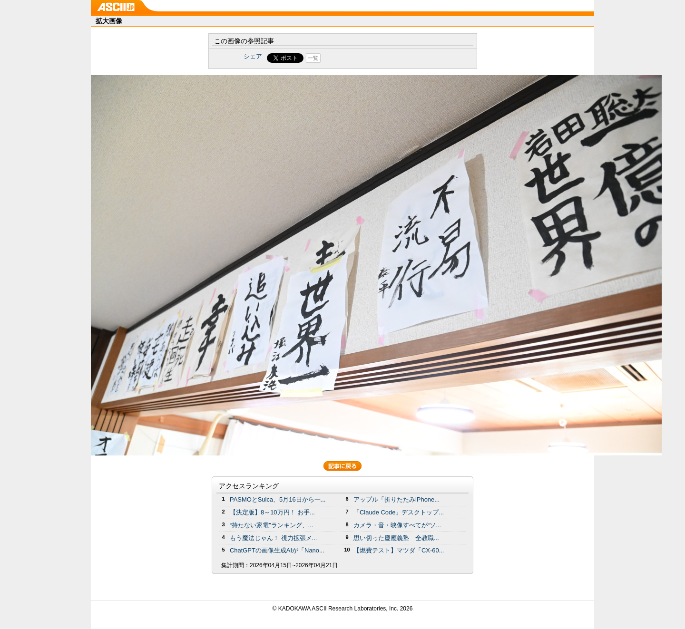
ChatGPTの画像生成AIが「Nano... (277, 550)
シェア (253, 56)
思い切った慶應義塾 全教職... (396, 538)
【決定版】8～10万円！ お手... (272, 512)
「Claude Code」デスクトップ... (398, 512)
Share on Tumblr (377, 58)
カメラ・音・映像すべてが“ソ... (397, 525)
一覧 (313, 58)
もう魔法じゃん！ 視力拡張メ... (273, 538)
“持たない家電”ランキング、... (271, 525)
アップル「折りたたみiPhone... (396, 499)
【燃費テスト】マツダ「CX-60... (398, 550)
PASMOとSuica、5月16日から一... (277, 499)
